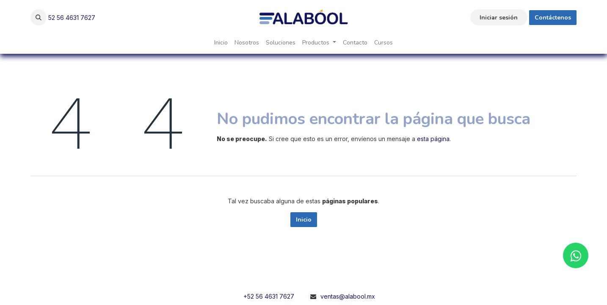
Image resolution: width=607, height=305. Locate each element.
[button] (38, 17)
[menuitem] (221, 42)
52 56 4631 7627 (71, 17)
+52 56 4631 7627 (268, 296)
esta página (433, 138)
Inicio (304, 220)
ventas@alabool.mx (347, 296)
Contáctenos (553, 18)
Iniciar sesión (499, 18)
